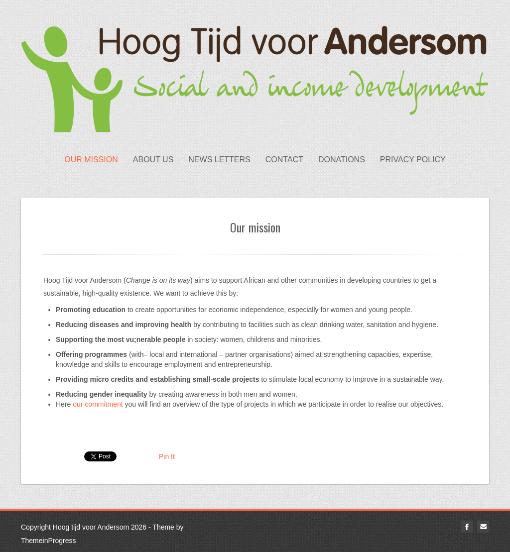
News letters (219, 159)
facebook (467, 527)
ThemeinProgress (48, 541)
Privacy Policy (413, 159)
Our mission (91, 159)
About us (153, 159)
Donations (341, 159)
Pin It (167, 456)
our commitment (98, 404)
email (483, 527)
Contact (284, 159)
